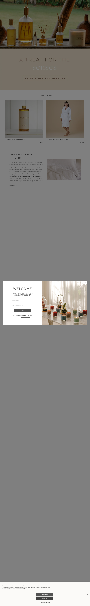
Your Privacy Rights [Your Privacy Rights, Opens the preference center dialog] (44, 602)
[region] (45, 594)
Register (22, 310)
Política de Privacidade (25, 317)
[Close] (87, 594)
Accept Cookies (44, 594)
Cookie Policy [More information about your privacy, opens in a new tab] (23, 588)
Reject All (44, 598)
